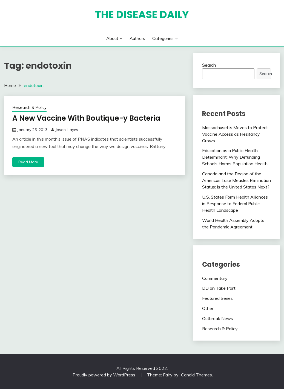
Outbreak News (217, 318)
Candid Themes (196, 375)
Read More (28, 161)
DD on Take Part (219, 288)
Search (209, 65)
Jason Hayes (66, 129)
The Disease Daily (142, 14)
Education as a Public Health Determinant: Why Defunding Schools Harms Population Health (235, 157)
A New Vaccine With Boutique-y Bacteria (86, 118)
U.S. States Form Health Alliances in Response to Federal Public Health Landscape (235, 203)
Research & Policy (29, 107)
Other (207, 308)
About (112, 38)
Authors (137, 38)
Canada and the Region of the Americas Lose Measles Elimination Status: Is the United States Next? (236, 180)
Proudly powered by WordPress (104, 375)
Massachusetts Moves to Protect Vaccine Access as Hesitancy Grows (235, 134)
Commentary (215, 278)
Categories (163, 38)
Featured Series (217, 298)
